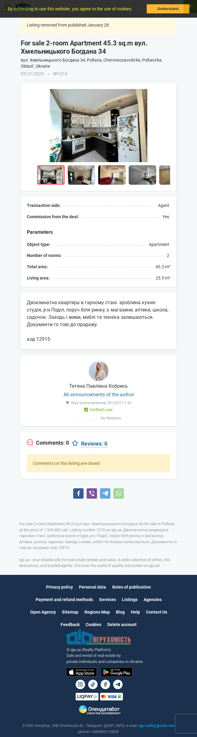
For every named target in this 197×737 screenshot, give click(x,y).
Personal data (92, 587)
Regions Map (97, 612)
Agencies (153, 599)
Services (107, 599)
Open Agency (43, 612)
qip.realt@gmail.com (156, 725)
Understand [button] (168, 9)
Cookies (93, 624)
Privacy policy (59, 587)
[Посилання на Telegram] (118, 684)
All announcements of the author (98, 394)
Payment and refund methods (64, 599)
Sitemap (70, 612)
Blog (120, 612)
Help (135, 612)
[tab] (48, 443)
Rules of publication (131, 587)
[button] (134, 9)
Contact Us (156, 612)
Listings (130, 599)
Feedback (70, 624)
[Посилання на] (80, 684)
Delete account (122, 624)
